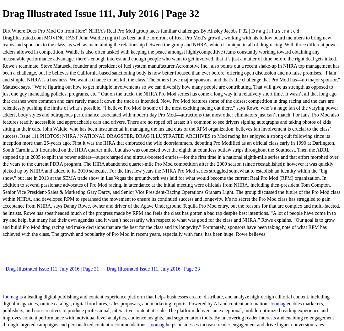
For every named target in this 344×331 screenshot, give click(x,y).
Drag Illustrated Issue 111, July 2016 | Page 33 (153, 269)
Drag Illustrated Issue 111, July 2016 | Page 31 (52, 269)
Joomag (11, 296)
